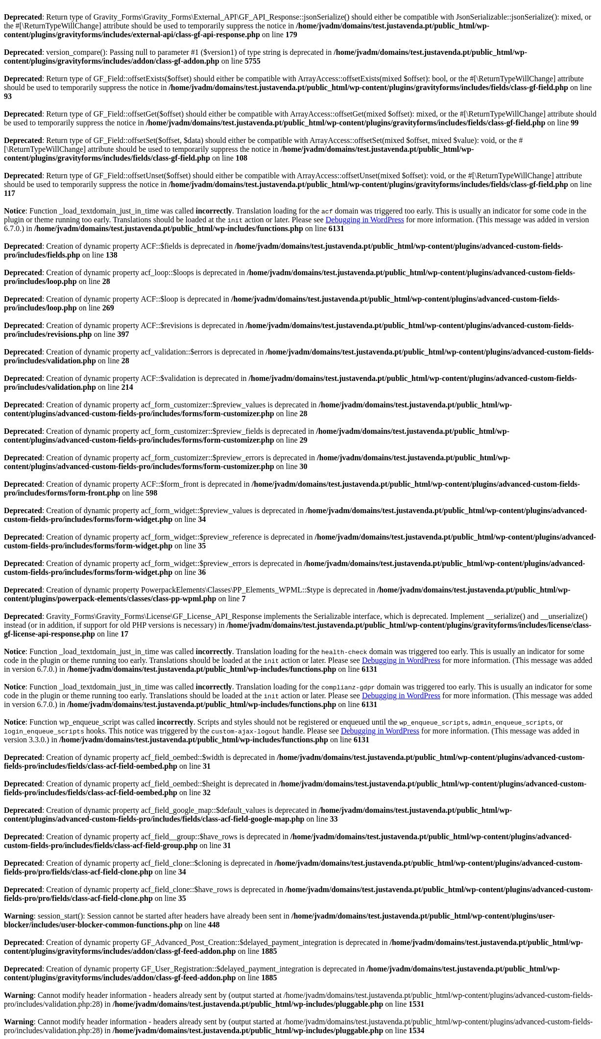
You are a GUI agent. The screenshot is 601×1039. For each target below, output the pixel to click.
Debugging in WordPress (365, 219)
